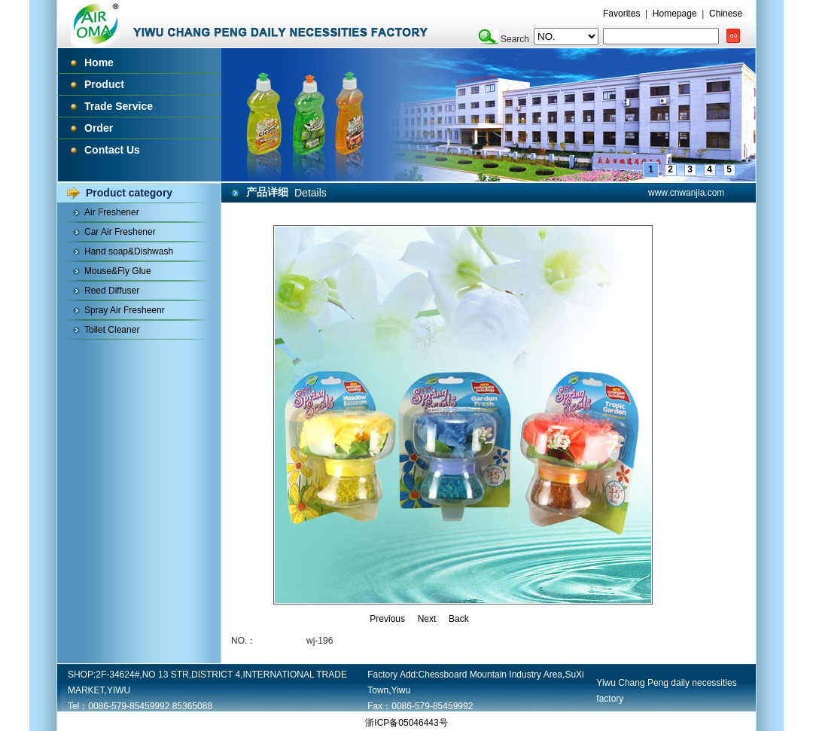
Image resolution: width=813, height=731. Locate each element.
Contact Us (112, 150)
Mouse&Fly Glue (117, 271)
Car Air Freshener (120, 232)
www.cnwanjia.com (686, 192)
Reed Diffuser (111, 290)
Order (98, 128)
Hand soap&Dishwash (128, 251)
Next (427, 619)
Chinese (725, 13)
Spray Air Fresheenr (124, 310)
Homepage (675, 13)
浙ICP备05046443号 (406, 722)
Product (104, 84)
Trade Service (118, 106)
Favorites (621, 13)
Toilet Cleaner (111, 329)
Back (459, 619)
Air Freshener (111, 212)
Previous (387, 619)
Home (99, 62)
